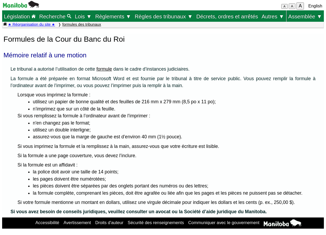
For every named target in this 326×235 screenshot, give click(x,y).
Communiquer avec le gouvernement (223, 222)
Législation (20, 16)
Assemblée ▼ (305, 16)
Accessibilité (47, 222)
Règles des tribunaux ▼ (164, 16)
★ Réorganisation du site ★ (31, 24)
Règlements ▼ (113, 16)
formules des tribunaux (81, 24)
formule (104, 69)
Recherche (55, 16)
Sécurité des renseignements (156, 222)
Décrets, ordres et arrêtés (227, 16)
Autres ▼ (273, 16)
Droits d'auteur (109, 222)
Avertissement (77, 222)
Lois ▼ (83, 16)
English (315, 6)
